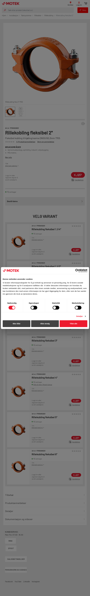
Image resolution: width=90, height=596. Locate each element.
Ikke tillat (16, 324)
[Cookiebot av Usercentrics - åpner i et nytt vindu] (77, 270)
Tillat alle (73, 324)
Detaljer (79, 316)
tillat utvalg (45, 324)
